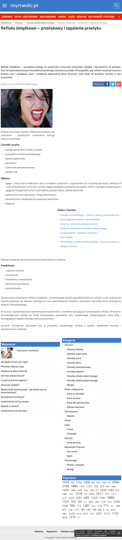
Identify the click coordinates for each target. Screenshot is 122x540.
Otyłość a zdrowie (10, 406)
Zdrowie (7, 17)
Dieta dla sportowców (78, 402)
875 (64, 509)
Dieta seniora (74, 398)
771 (106, 505)
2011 (99, 493)
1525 (94, 497)
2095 (79, 490)
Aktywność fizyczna (101, 17)
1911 (92, 513)
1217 (113, 494)
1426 (72, 513)
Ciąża (71, 17)
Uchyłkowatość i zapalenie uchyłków (78, 233)
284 (118, 506)
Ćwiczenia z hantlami (27, 350)
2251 (99, 513)
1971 (112, 505)
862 (108, 486)
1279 (78, 493)
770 (85, 494)
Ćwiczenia (72, 451)
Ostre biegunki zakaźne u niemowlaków (80, 219)
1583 (111, 490)
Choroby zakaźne (75, 371)
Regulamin (52, 531)
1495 (65, 490)
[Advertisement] (61, 47)
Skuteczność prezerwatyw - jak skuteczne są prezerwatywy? (23, 391)
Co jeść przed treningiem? (14, 380)
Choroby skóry (74, 362)
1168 (69, 509)
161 (107, 509)
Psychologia (70, 460)
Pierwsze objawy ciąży (12, 366)
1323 (65, 501)
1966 (113, 486)
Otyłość (71, 416)
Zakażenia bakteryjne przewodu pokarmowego (83, 228)
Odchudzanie (48, 17)
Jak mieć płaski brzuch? (12, 375)
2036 (64, 517)
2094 (115, 481)
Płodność (71, 433)
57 (78, 517)
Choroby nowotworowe (79, 367)
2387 (88, 509)
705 (73, 501)
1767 (106, 494)
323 (102, 486)
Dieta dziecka (74, 442)
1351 (71, 494)
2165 (65, 486)
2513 (85, 513)
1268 (91, 490)
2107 (89, 486)
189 (82, 509)
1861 (64, 513)
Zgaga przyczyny (68, 246)
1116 (99, 506)
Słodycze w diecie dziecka (14, 371)
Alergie (70, 385)
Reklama (39, 531)
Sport (69, 456)
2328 (103, 482)
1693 (93, 505)
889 (93, 482)
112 (78, 506)
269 (98, 482)
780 (79, 502)
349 (96, 486)
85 (109, 482)
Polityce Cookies (99, 535)
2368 (87, 482)
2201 (79, 498)
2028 (103, 490)
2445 (71, 498)
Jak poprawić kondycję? (12, 397)
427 (85, 501)
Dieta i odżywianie (26, 17)
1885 (111, 497)
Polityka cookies (68, 531)
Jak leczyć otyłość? (10, 385)
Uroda (62, 17)
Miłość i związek (75, 465)
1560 (82, 486)
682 (100, 509)
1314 (76, 509)
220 (72, 482)
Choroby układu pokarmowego (24, 84)
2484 (64, 494)
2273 (107, 513)
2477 (64, 498)
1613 (109, 501)
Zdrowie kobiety (75, 349)
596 (94, 509)
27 (96, 490)
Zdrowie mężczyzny (77, 354)
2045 (92, 494)
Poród (70, 429)
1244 (79, 482)
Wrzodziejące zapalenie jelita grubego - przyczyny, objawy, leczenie (90, 241)
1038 (65, 506)
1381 (102, 498)
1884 (74, 485)
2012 (113, 509)
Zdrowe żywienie (75, 407)
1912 (78, 513)
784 (72, 505)
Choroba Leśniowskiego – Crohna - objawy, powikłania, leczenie (90, 215)
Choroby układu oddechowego (82, 376)
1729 (115, 513)
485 (86, 497)
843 (117, 490)
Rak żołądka (66, 237)
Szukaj (117, 5)
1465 (86, 490)
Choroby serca (74, 358)
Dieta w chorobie (75, 394)
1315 (72, 517)
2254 (117, 501)
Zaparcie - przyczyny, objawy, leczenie (79, 224)
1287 (86, 505)
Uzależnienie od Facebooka (15, 401)
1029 (65, 482)
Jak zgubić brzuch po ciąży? (14, 362)
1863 (97, 501)
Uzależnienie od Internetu (14, 410)
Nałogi (70, 469)
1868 (73, 490)
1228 (103, 501)
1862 (90, 501)
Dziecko (81, 17)
